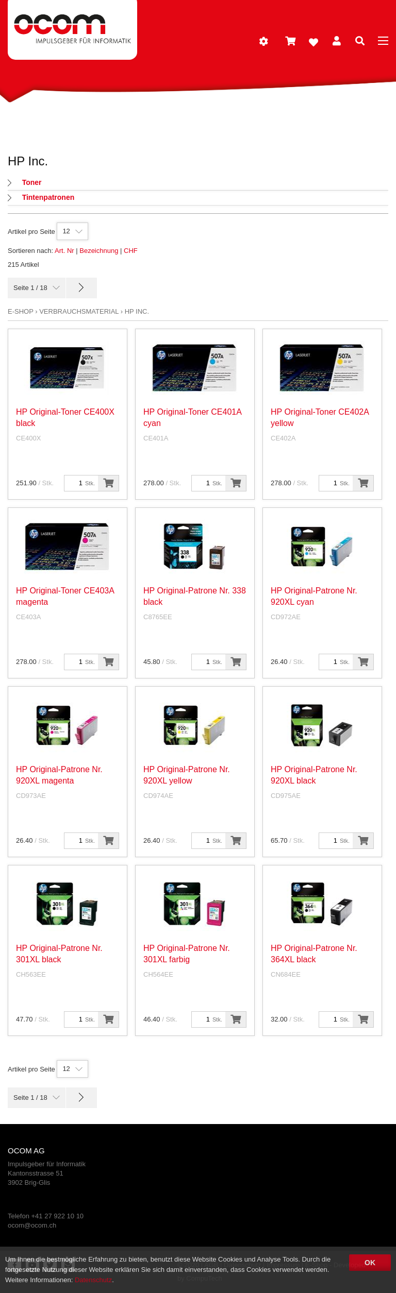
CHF (131, 250)
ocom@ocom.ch (32, 1225)
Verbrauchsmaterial (79, 311)
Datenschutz (93, 1280)
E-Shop (21, 311)
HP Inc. (137, 311)
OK (370, 1262)
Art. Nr (64, 250)
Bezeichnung (98, 250)
